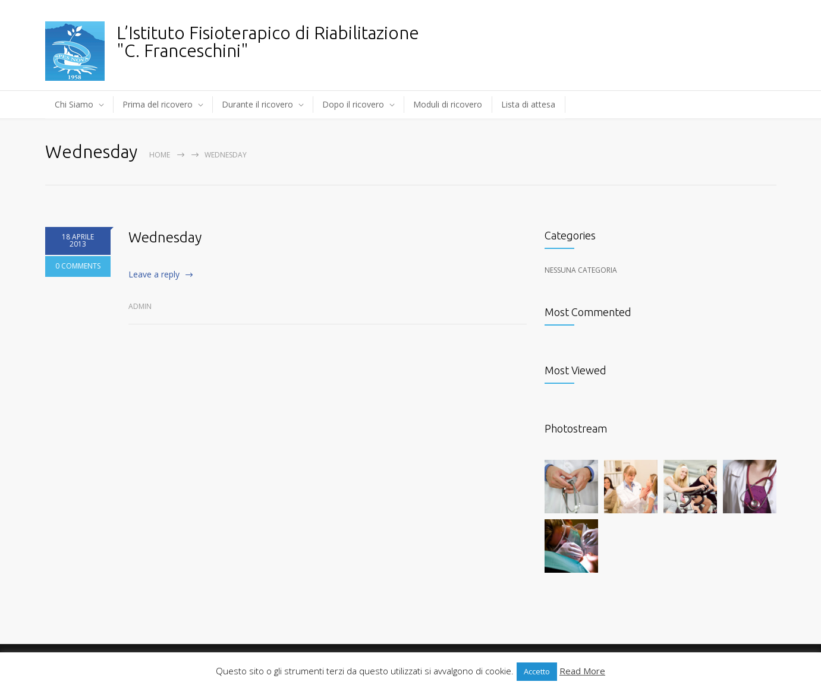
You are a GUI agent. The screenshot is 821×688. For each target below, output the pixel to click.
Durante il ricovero (257, 104)
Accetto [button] (537, 671)
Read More (582, 671)
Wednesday (165, 237)
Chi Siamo (74, 104)
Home (159, 155)
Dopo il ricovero (353, 104)
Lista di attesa (528, 104)
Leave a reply (154, 274)
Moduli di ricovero (447, 104)
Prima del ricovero (157, 104)
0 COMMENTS (77, 266)
